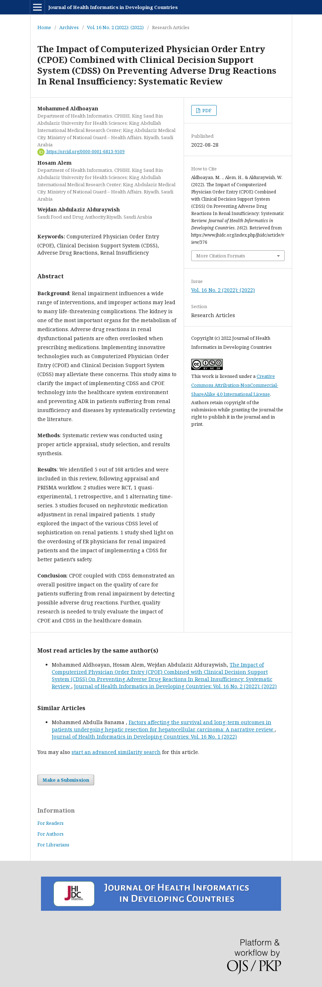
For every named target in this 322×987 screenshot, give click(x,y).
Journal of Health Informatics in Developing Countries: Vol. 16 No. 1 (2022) (144, 736)
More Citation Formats (220, 255)
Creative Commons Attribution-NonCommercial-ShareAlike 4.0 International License (234, 385)
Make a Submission (65, 780)
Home (44, 27)
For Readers (50, 823)
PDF (206, 110)
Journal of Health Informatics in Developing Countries (113, 7)
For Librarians (53, 844)
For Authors (50, 834)
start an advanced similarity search (116, 752)
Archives (69, 27)
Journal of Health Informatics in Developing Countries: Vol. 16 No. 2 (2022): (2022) (175, 686)
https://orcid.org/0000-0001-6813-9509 (81, 151)
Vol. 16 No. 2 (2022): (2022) (115, 27)
